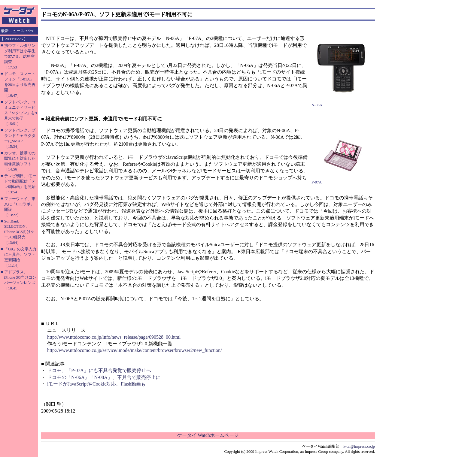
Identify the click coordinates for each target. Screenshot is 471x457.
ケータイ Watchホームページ (208, 435)
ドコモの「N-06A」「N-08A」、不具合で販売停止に (103, 377)
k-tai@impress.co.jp (359, 446)
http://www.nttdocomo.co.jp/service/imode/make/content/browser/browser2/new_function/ (134, 350)
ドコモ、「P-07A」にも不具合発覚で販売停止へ (99, 370)
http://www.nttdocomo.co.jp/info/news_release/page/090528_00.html (114, 337)
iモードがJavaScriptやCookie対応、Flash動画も (96, 383)
